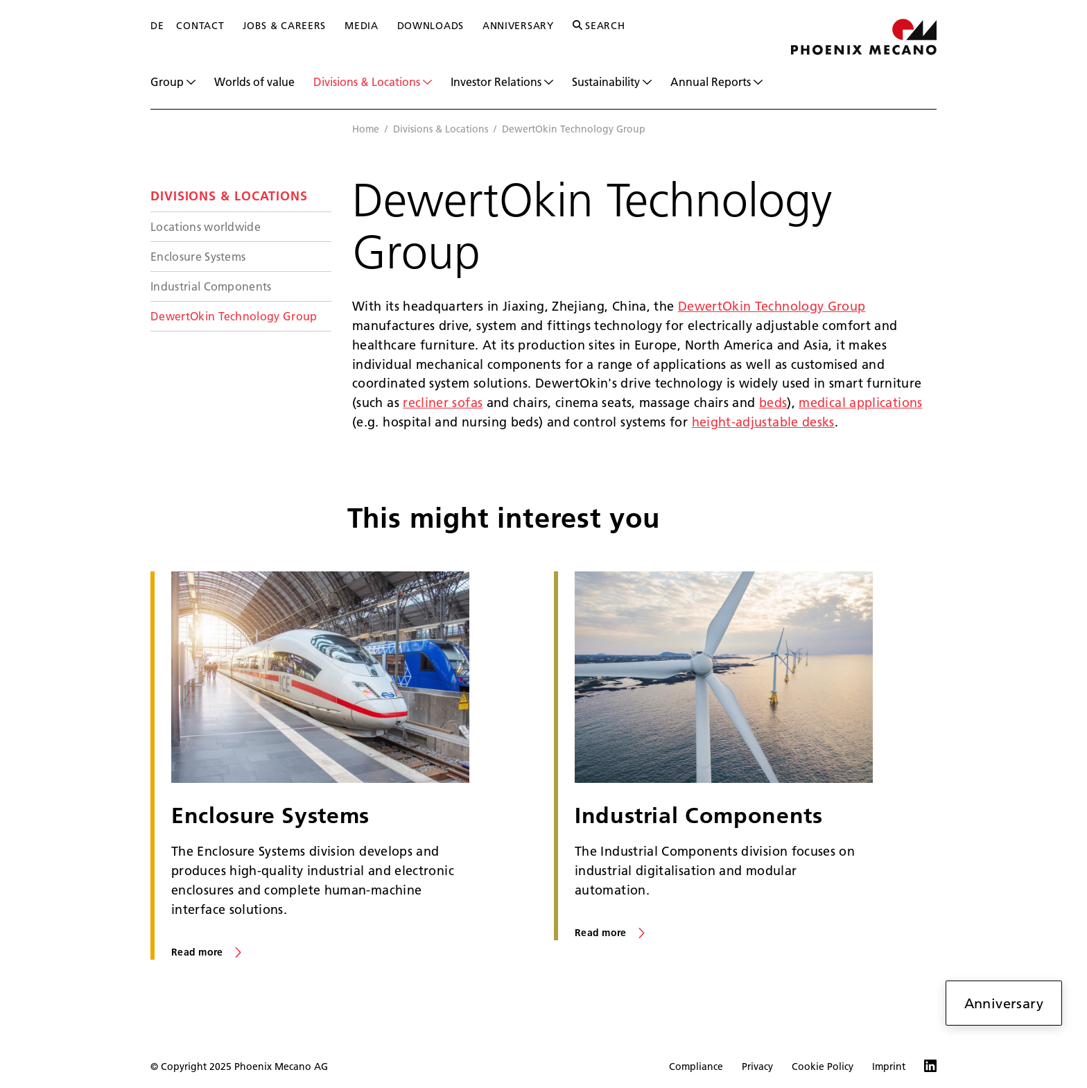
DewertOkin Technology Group (234, 316)
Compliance (696, 1066)
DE (157, 25)
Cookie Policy (822, 1066)
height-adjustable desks (763, 422)
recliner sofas (442, 403)
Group (172, 82)
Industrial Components (211, 286)
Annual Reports (716, 82)
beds (773, 403)
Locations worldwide (205, 226)
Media (362, 25)
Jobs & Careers (284, 25)
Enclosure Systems (197, 256)
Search (599, 25)
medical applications (860, 403)
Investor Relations (502, 82)
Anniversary (518, 25)
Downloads (430, 25)
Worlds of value (254, 81)
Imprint (888, 1066)
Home (365, 129)
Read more (197, 952)
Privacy (757, 1066)
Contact (200, 25)
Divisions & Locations (372, 82)
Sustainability (612, 82)
